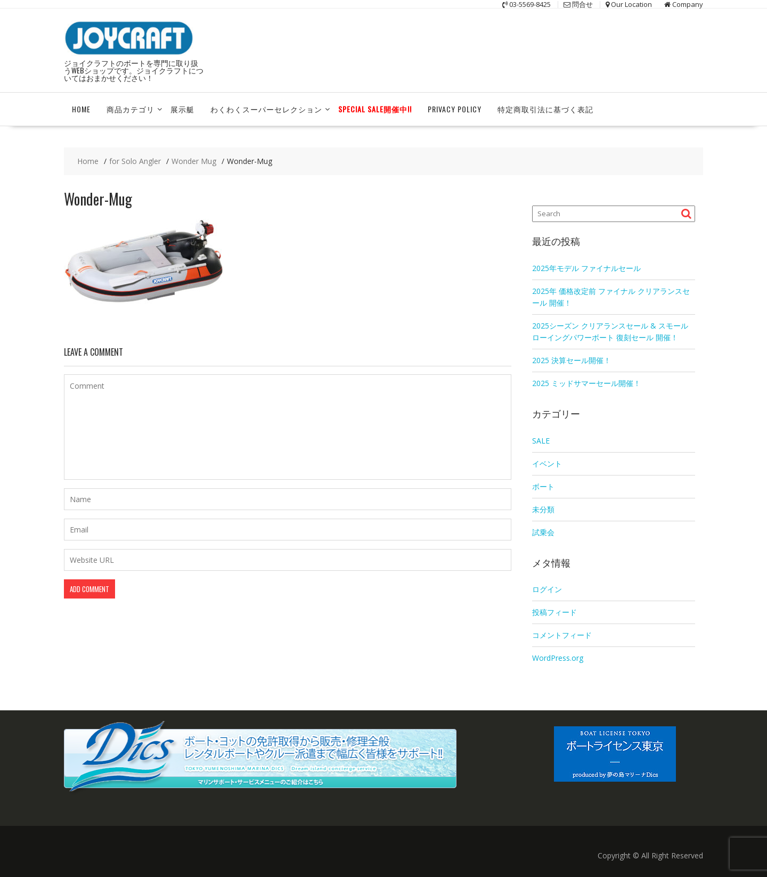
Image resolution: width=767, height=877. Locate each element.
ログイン (547, 589)
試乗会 (543, 531)
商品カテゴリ (130, 108)
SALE (541, 440)
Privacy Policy (455, 108)
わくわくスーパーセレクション (266, 108)
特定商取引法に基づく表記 (545, 108)
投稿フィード (554, 611)
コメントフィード (562, 634)
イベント (547, 462)
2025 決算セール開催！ (571, 359)
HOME (81, 108)
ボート (543, 485)
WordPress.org (557, 657)
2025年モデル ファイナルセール (586, 267)
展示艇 (182, 108)
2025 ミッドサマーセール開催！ (586, 382)
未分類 (543, 508)
